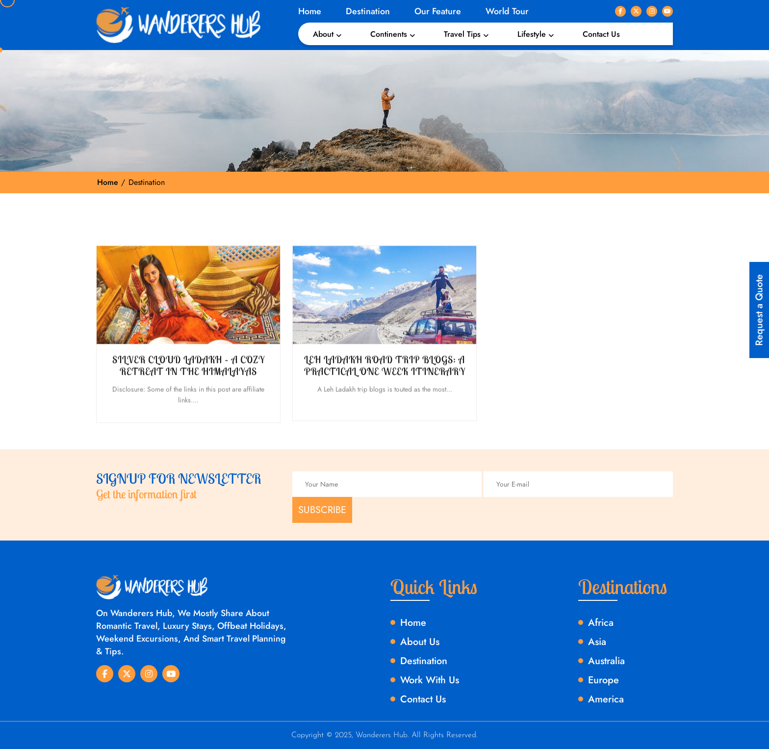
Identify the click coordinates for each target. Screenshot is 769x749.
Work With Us (429, 680)
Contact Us (601, 34)
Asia (597, 642)
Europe (603, 680)
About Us (419, 642)
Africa (601, 623)
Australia (606, 661)
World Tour (507, 11)
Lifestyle (531, 34)
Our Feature (437, 11)
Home (309, 11)
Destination (368, 11)
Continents (388, 34)
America (606, 699)
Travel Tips (462, 34)
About (323, 34)
